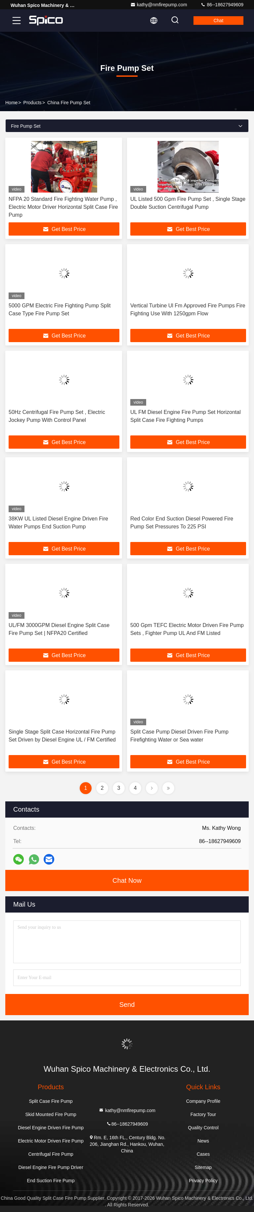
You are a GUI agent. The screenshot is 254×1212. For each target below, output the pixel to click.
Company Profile (203, 1101)
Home (11, 102)
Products (32, 102)
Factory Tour (203, 1114)
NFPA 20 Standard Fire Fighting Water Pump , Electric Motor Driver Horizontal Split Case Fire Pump (63, 207)
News (203, 1141)
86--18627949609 (221, 4)
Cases (203, 1154)
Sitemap (203, 1167)
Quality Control (203, 1127)
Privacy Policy (203, 1180)
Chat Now (127, 880)
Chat (219, 20)
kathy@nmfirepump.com (158, 4)
